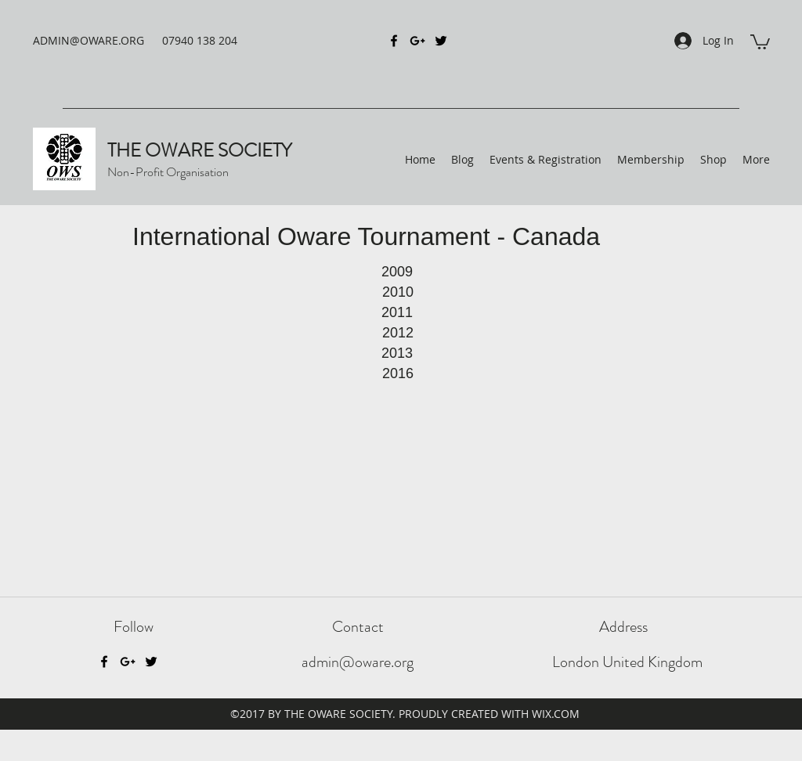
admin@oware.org (358, 662)
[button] (760, 41)
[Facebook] (104, 661)
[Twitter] (151, 661)
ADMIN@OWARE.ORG (88, 40)
